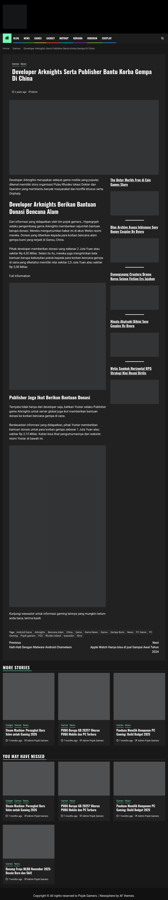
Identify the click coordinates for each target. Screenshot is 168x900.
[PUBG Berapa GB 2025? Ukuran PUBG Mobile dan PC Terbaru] (84, 696)
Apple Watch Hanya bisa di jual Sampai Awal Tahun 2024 (121, 647)
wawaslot (28, 613)
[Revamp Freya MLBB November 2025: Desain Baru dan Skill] (28, 842)
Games (38, 38)
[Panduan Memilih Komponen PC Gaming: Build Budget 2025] (139, 696)
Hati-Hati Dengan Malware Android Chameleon (46, 645)
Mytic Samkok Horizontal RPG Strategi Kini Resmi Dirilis (130, 370)
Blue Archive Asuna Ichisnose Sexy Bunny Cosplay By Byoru (134, 229)
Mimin (34, 92)
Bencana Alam (56, 632)
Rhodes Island (53, 635)
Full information (19, 276)
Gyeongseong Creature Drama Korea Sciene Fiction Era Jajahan (132, 276)
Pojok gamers (27, 635)
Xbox (79, 635)
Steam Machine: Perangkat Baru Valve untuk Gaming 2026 (25, 732)
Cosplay (106, 38)
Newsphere (107, 896)
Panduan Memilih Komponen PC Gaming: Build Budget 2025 (135, 732)
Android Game (24, 632)
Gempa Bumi (117, 632)
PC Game (141, 632)
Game (78, 632)
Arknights (23, 411)
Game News (91, 632)
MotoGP (64, 38)
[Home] (7, 38)
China (69, 632)
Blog (16, 38)
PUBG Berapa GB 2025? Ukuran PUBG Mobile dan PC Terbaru (80, 732)
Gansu (104, 632)
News (27, 38)
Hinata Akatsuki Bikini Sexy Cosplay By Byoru (129, 323)
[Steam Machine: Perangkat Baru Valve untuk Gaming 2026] (28, 696)
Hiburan (92, 38)
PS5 (40, 635)
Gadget (50, 38)
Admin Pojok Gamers (37, 740)
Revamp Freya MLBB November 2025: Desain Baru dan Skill (28, 871)
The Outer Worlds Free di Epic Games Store (130, 182)
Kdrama (78, 38)
